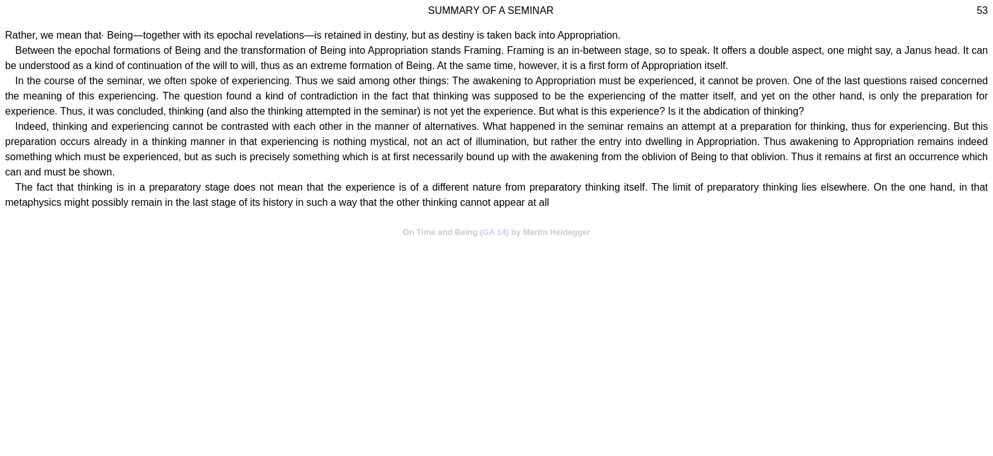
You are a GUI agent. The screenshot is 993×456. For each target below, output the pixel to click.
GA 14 (494, 232)
